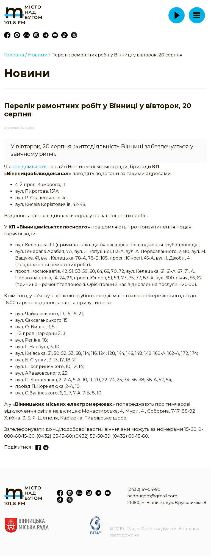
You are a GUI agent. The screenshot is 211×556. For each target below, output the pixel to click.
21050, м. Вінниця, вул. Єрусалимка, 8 (166, 502)
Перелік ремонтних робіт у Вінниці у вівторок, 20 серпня (116, 55)
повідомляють (29, 166)
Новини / (39, 55)
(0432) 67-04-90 (143, 489)
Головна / (15, 55)
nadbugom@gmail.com (152, 495)
